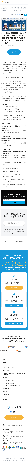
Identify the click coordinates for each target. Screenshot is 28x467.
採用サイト (5, 399)
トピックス (5, 377)
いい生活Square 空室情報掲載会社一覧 (11, 385)
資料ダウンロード (7, 388)
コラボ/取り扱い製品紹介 (8, 383)
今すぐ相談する (13, 287)
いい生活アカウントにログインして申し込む (13, 223)
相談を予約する (13, 305)
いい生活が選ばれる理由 (8, 380)
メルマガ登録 (6, 394)
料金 (4, 365)
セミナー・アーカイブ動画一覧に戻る (14, 241)
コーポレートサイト (7, 397)
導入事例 (5, 362)
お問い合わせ (6, 391)
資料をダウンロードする (13, 323)
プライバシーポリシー (18, 460)
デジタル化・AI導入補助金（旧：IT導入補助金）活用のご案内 (14, 374)
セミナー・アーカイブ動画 (8, 367)
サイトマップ (21, 458)
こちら (17, 231)
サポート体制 (6, 370)
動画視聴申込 (13, 52)
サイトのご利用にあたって (9, 458)
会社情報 (7, 460)
